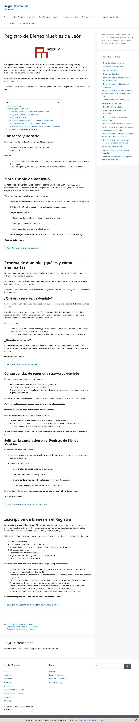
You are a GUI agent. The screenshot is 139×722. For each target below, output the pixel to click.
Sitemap (7, 701)
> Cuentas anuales (109, 70)
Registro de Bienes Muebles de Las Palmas (22, 627)
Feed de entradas (56, 675)
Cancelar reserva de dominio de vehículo (27, 504)
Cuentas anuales (70, 17)
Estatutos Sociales (89, 17)
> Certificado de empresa (112, 66)
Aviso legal (9, 686)
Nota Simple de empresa (24, 17)
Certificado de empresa (49, 17)
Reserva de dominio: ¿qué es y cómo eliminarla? (28, 111)
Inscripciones (10, 23)
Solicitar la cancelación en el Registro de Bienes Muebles (36, 126)
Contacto (8, 682)
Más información (90, 720)
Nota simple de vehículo (17, 109)
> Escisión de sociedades (112, 107)
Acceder (52, 671)
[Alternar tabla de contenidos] (57, 102)
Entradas (8, 678)
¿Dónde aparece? (19, 117)
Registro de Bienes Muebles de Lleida (20, 629)
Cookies (7, 697)
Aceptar (104, 720)
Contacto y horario (15, 106)
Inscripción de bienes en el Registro (22, 129)
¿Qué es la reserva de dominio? (25, 114)
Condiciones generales (14, 690)
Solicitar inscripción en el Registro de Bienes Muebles (32, 604)
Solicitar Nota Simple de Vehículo (23, 247)
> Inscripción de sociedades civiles (116, 123)
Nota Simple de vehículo (112, 17)
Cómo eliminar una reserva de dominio (28, 123)
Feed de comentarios (58, 678)
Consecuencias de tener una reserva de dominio (32, 120)
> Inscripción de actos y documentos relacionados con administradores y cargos (117, 93)
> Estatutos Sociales (110, 74)
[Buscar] (127, 666)
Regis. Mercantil (16, 6)
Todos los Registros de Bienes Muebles (21, 624)
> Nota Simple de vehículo (113, 146)
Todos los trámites (28, 23)
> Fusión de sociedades (112, 103)
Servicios (8, 675)
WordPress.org (55, 682)
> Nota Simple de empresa (113, 63)
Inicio (6, 17)
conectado (28, 648)
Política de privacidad (13, 693)
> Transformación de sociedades (115, 99)
